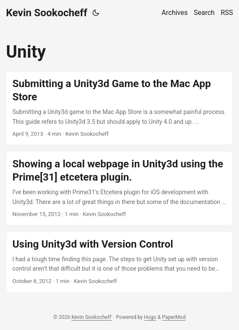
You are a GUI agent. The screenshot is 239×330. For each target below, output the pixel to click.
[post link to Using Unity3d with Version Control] (119, 262)
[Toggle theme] (96, 13)
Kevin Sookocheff (46, 13)
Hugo (150, 317)
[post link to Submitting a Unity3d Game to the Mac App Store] (119, 108)
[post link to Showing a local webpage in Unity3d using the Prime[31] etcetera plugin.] (119, 188)
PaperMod (174, 317)
